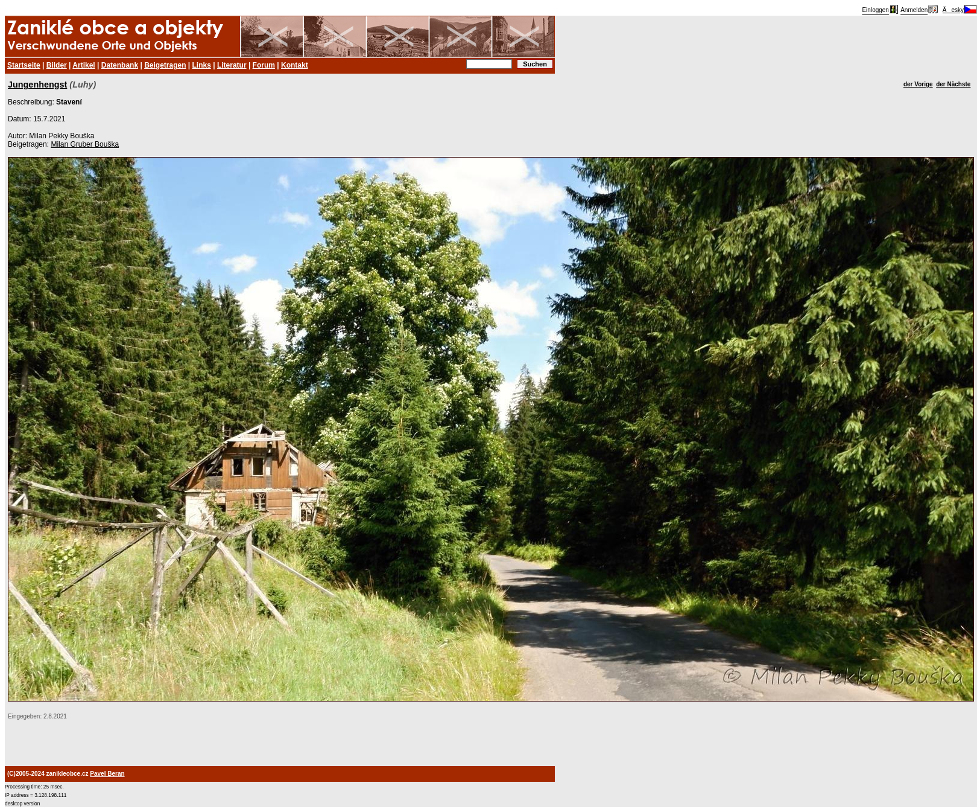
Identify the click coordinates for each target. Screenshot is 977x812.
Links (201, 65)
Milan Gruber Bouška (85, 144)
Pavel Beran (107, 773)
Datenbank (119, 65)
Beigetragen (165, 65)
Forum (264, 65)
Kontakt (294, 65)
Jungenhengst (37, 84)
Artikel (83, 65)
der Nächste (953, 84)
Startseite (23, 65)
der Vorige (918, 84)
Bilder (56, 65)
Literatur (232, 65)
